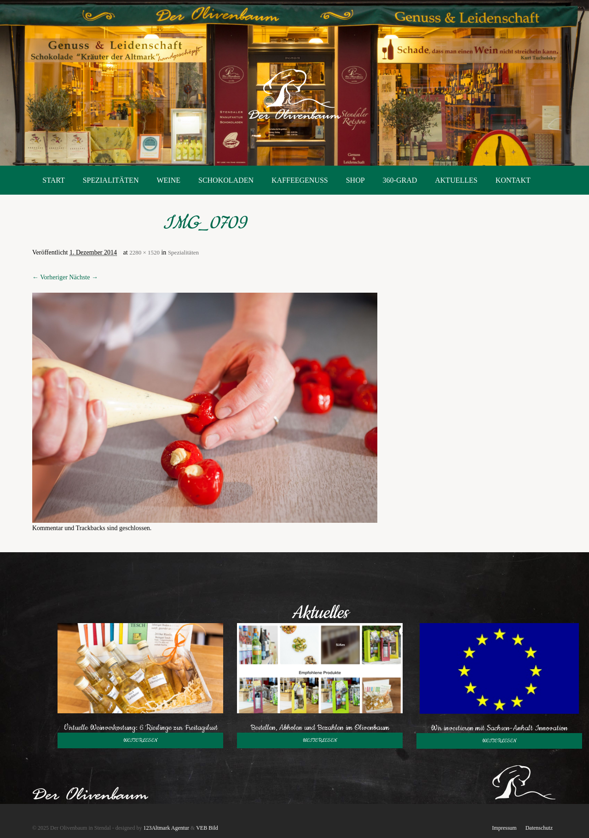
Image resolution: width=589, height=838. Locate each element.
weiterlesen (140, 740)
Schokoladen (226, 180)
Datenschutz (539, 828)
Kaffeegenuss (299, 180)
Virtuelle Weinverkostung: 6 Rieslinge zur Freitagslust (141, 727)
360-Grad (400, 180)
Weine (168, 180)
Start (53, 180)
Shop (355, 180)
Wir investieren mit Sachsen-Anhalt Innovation (499, 728)
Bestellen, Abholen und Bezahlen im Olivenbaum (319, 727)
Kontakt (513, 180)
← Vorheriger (50, 277)
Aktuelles (456, 180)
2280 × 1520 (144, 252)
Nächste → (83, 277)
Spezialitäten (111, 180)
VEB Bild (207, 828)
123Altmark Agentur (166, 828)
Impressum (504, 828)
